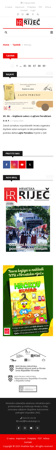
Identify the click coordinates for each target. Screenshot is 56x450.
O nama (8, 7)
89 (44, 65)
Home (6, 44)
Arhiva (48, 7)
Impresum (19, 7)
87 (34, 65)
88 (39, 65)
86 (29, 65)
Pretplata (31, 7)
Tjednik (17, 44)
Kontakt (24, 10)
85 (25, 65)
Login (33, 10)
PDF (40, 7)
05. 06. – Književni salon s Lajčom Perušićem (27, 116)
